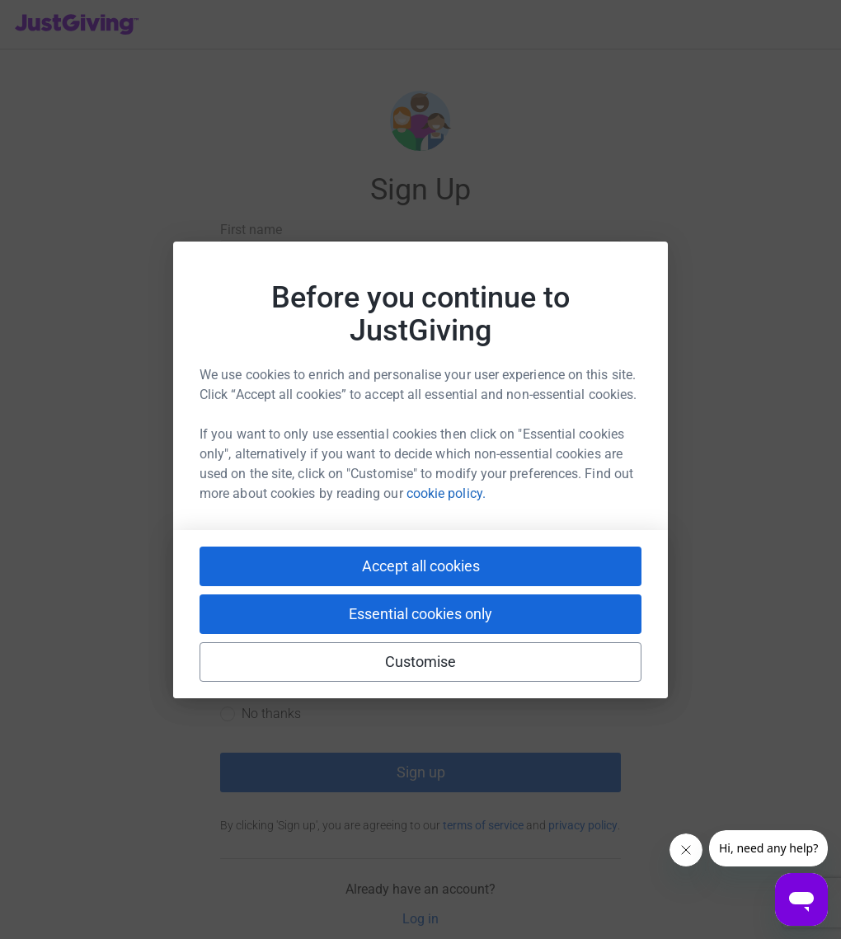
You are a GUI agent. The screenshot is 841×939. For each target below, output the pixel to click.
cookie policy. (446, 493)
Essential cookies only (420, 613)
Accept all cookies (421, 566)
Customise (421, 661)
